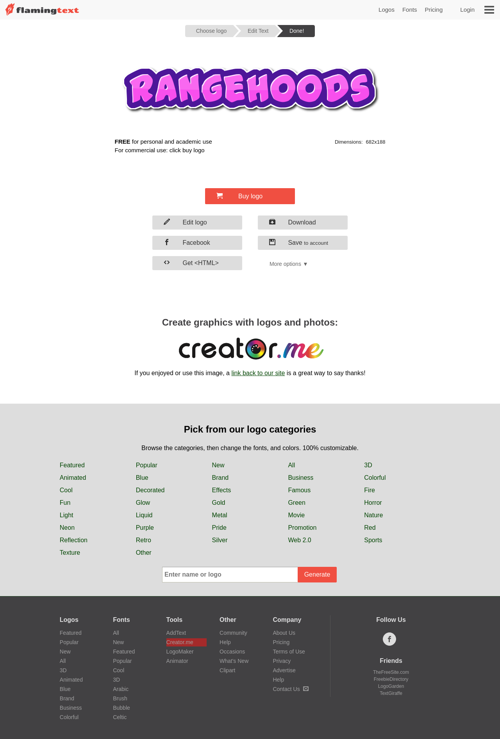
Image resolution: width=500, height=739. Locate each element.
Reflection (74, 540)
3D (368, 465)
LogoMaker (180, 651)
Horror (373, 502)
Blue (142, 477)
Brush (120, 698)
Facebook (187, 242)
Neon (67, 527)
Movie (296, 515)
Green (296, 502)
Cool (66, 490)
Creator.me (179, 642)
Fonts (409, 9)
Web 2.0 (299, 540)
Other (144, 552)
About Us (284, 633)
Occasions (232, 651)
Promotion (302, 527)
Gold (218, 502)
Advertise (284, 670)
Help (225, 642)
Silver (220, 540)
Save (298, 242)
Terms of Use (289, 651)
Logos (387, 9)
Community (233, 633)
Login (467, 9)
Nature (373, 515)
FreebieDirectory (391, 679)
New (218, 465)
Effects (221, 490)
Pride (219, 527)
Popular (146, 465)
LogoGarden (391, 686)
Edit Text (258, 31)
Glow (143, 502)
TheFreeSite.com (391, 672)
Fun (65, 502)
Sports (373, 540)
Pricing (434, 9)
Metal (219, 515)
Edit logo (185, 222)
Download (292, 222)
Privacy (282, 661)
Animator (177, 661)
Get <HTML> (191, 262)
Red (369, 527)
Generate (317, 574)
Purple (145, 527)
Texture (70, 552)
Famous (299, 490)
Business (300, 477)
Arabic (121, 689)
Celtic (120, 717)
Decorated (150, 490)
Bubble (121, 708)
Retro (143, 540)
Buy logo (239, 195)
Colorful (375, 477)
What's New (234, 661)
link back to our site (258, 373)
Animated (73, 477)
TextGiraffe (391, 693)
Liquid (144, 515)
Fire (369, 490)
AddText (176, 633)
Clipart (227, 670)
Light (66, 515)
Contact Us (290, 689)
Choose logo (211, 31)
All (291, 465)
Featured (72, 465)
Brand (220, 477)
